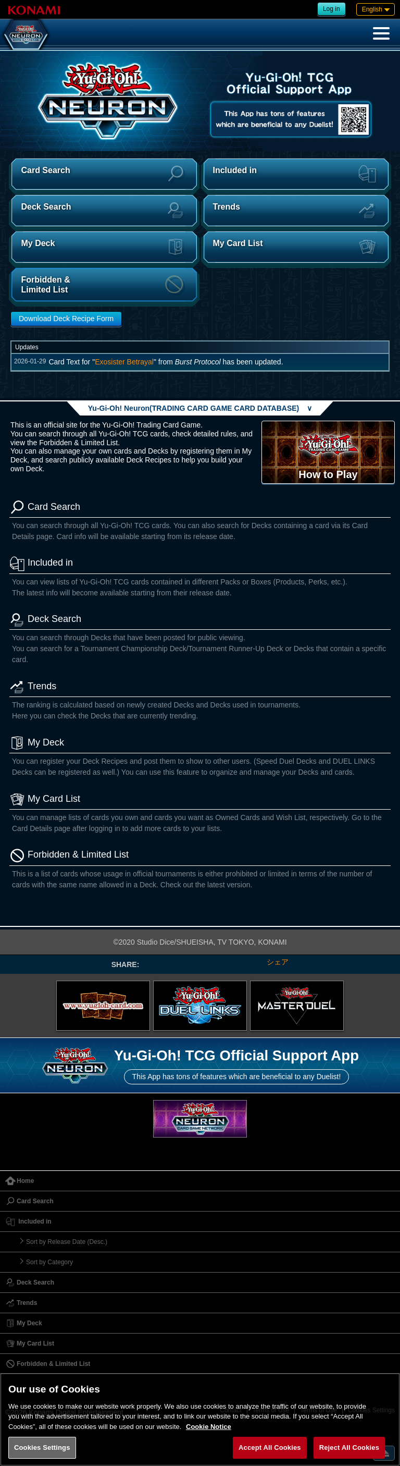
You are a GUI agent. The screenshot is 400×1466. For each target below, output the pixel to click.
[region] (200, 1419)
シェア (278, 962)
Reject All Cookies (349, 1447)
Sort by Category (49, 1262)
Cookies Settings (42, 1447)
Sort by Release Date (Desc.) (66, 1241)
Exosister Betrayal (124, 362)
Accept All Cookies (270, 1447)
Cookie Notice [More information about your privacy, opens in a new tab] (208, 1427)
